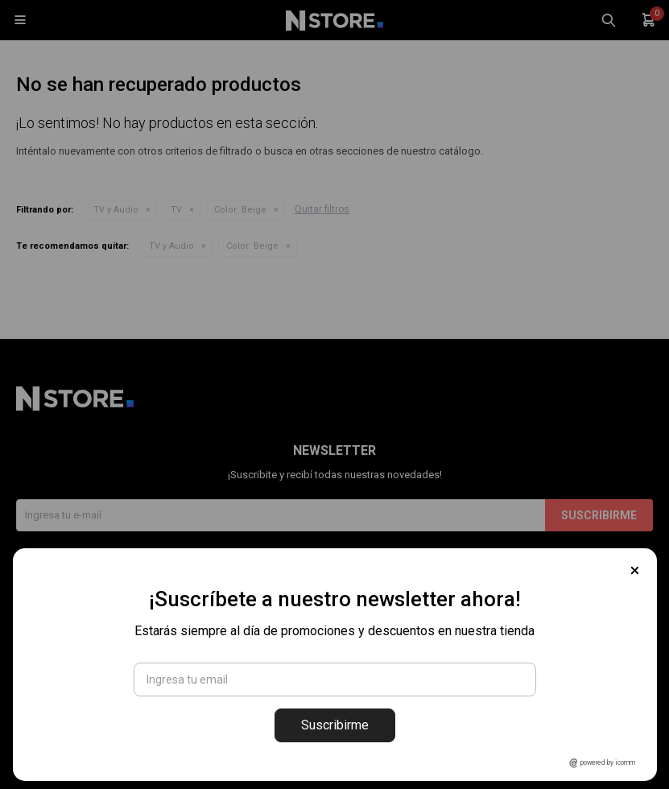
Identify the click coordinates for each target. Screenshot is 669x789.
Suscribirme (335, 725)
